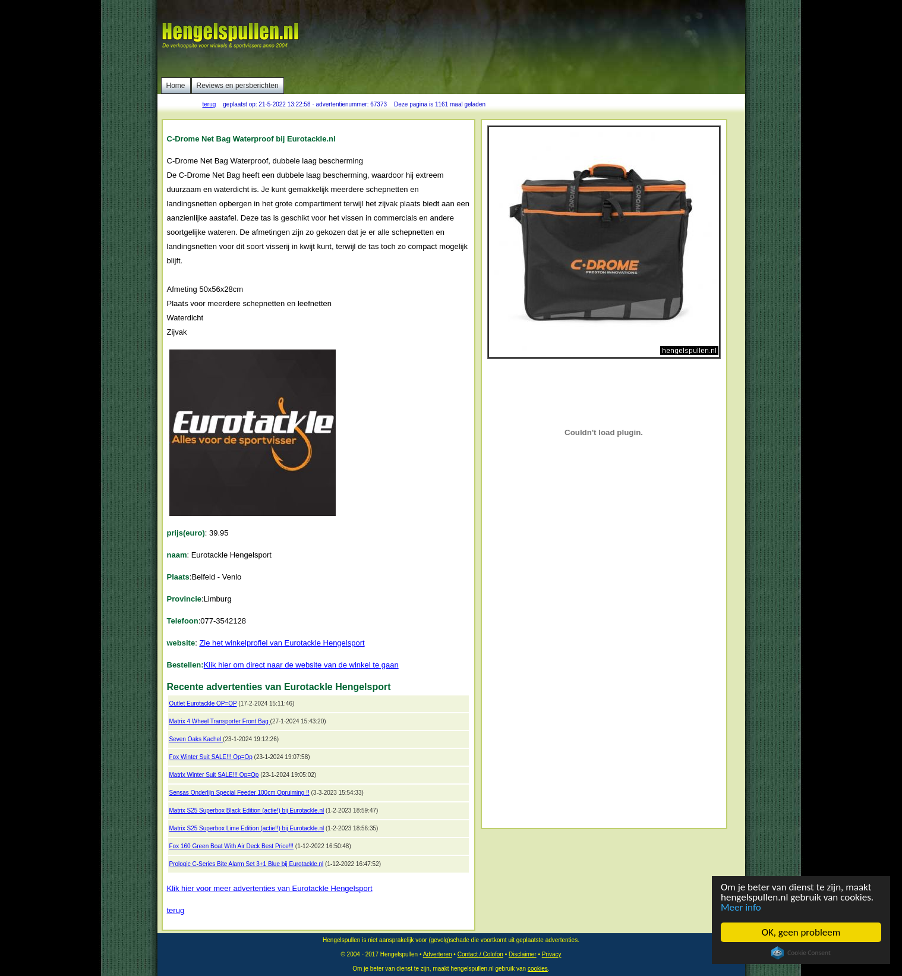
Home (175, 85)
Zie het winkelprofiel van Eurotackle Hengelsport (281, 642)
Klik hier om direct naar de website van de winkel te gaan (301, 664)
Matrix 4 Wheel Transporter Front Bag (219, 721)
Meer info (741, 907)
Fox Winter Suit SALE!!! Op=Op (211, 757)
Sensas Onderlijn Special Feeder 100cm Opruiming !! (239, 792)
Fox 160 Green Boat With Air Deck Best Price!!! (231, 846)
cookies (538, 968)
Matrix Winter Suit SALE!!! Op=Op (214, 775)
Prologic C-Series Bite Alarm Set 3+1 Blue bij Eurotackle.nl (246, 864)
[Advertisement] (526, 38)
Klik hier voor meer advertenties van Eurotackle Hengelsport (270, 888)
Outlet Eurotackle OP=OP (203, 703)
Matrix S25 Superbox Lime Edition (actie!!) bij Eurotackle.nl (246, 828)
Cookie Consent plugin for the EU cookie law (801, 952)
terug (209, 104)
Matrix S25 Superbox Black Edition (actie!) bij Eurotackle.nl (246, 810)
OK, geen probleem (801, 932)
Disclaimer (523, 954)
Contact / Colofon (480, 954)
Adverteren (437, 954)
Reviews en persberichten (238, 85)
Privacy (552, 954)
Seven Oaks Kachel (196, 739)
